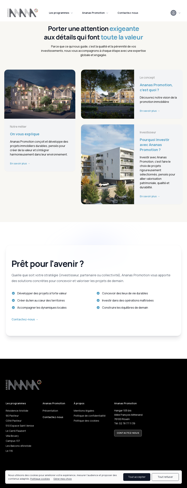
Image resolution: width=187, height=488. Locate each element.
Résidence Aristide (17, 410)
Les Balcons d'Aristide (18, 445)
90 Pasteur (12, 415)
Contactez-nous (128, 12)
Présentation (50, 410)
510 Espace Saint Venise (20, 425)
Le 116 (9, 450)
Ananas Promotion (95, 13)
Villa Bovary (12, 435)
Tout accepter (137, 477)
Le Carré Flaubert (16, 430)
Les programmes (61, 13)
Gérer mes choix (62, 478)
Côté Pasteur (14, 420)
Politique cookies (40, 478)
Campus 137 (13, 440)
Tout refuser (165, 477)
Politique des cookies (86, 420)
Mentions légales (84, 410)
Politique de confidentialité (90, 415)
